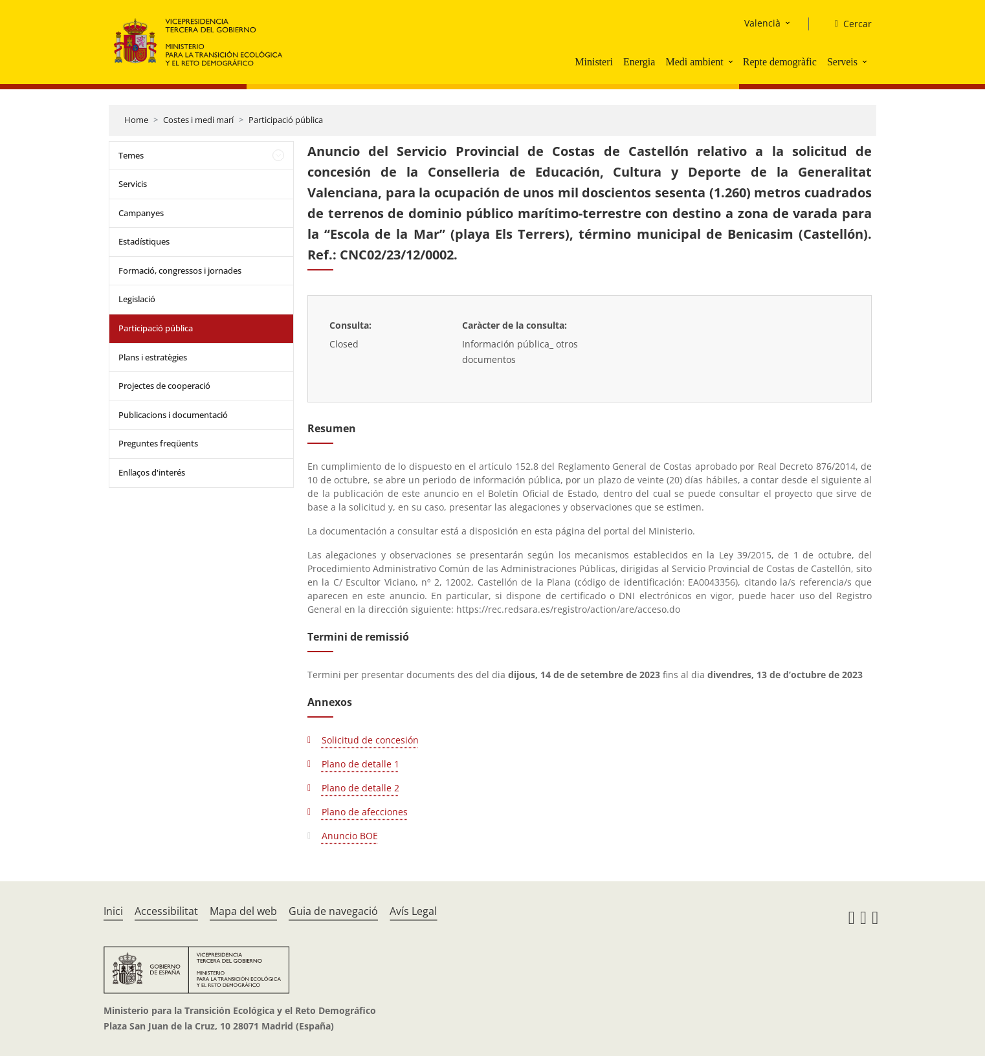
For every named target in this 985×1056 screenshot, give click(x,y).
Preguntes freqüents (158, 443)
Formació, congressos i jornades (179, 270)
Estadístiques (144, 241)
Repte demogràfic (780, 61)
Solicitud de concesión (370, 740)
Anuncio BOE (350, 836)
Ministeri (594, 61)
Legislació (136, 299)
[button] (732, 61)
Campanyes (141, 213)
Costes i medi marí (198, 120)
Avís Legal (413, 911)
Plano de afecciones (365, 812)
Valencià (762, 23)
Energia (639, 61)
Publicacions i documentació (173, 415)
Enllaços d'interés (151, 472)
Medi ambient (694, 61)
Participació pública (286, 120)
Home (136, 120)
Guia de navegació (333, 911)
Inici (113, 911)
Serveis (842, 61)
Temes (131, 155)
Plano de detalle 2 (360, 788)
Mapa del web (243, 911)
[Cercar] (848, 23)
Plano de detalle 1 (360, 764)
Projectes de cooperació (164, 385)
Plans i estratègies (152, 357)
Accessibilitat (166, 911)
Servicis (132, 184)
